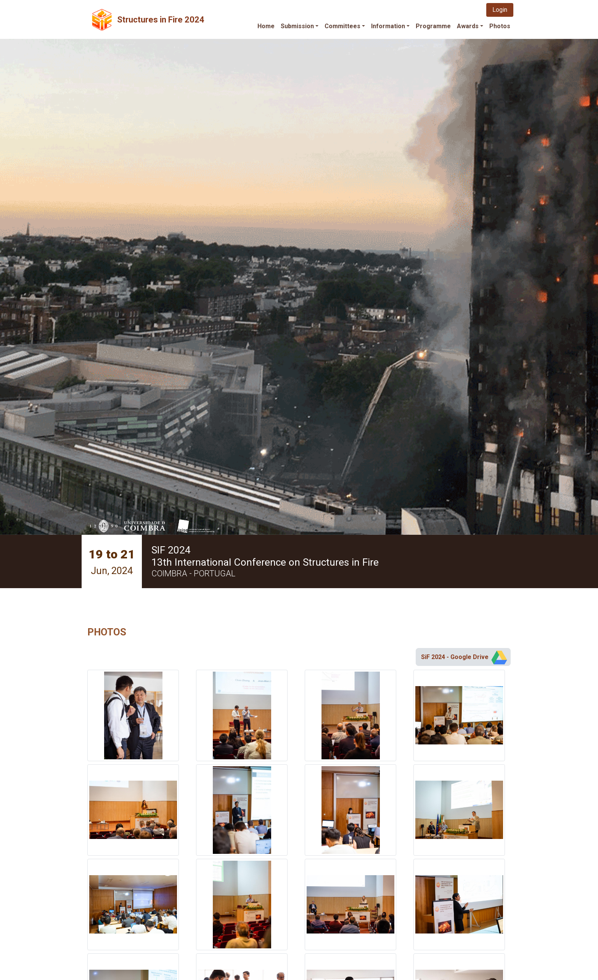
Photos (499, 26)
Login (499, 9)
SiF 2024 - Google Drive (464, 657)
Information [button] (388, 26)
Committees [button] (342, 26)
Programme (433, 26)
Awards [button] (468, 26)
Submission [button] (297, 26)
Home (266, 26)
